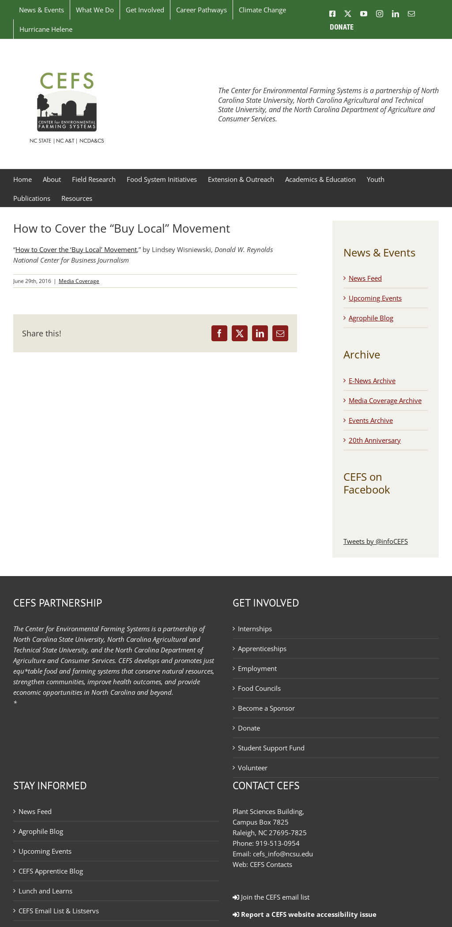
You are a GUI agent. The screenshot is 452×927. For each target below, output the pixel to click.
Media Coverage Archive (385, 400)
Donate (249, 728)
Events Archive (371, 420)
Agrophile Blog (371, 317)
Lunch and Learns (45, 890)
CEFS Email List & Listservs (59, 910)
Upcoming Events (375, 298)
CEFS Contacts (271, 864)
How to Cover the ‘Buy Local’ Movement (76, 249)
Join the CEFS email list (271, 897)
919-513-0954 (278, 843)
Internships (255, 628)
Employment (257, 668)
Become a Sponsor (266, 708)
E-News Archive (372, 380)
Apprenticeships (262, 648)
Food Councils (259, 688)
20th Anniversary (375, 440)
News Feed (365, 278)
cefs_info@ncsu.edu (283, 853)
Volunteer (252, 767)
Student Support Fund (271, 747)
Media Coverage (79, 281)
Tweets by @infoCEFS (375, 541)
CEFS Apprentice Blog (51, 871)
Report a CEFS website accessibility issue (305, 914)
